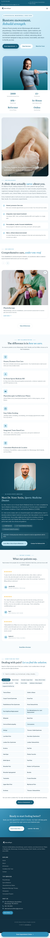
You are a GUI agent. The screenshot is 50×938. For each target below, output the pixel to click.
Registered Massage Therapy (10, 888)
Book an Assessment (25, 802)
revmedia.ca (28, 924)
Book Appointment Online (25, 934)
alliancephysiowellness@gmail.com (10, 4)
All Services (5, 866)
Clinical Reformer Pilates (8, 885)
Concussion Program (7, 893)
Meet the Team (40, 46)
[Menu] (47, 8)
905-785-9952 (6, 1)
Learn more (7, 315)
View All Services (25, 326)
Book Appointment (10, 46)
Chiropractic (5, 891)
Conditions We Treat (7, 869)
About (4, 863)
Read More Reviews (25, 647)
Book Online (8, 912)
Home (4, 860)
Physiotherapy (6, 879)
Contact (4, 871)
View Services (26, 46)
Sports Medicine (6, 882)
